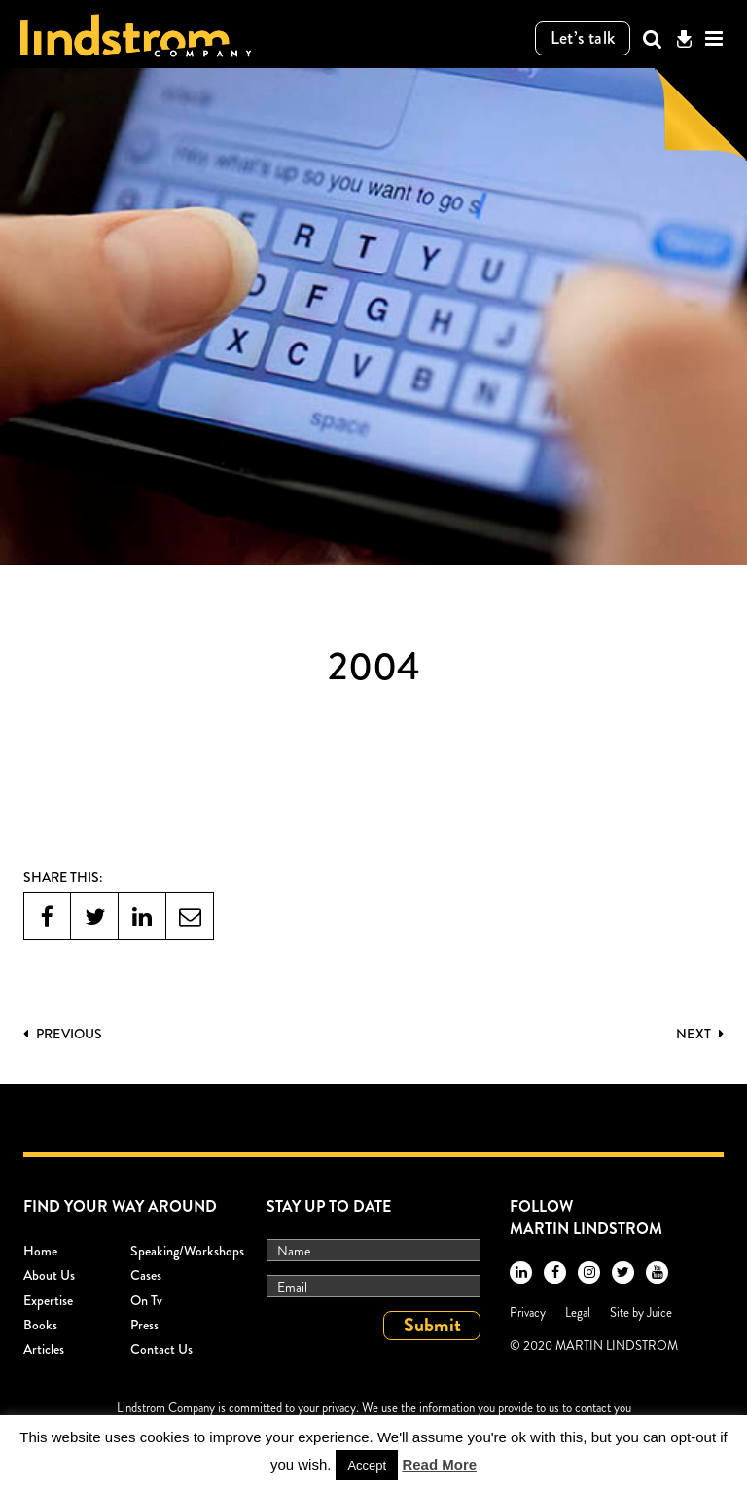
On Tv (146, 1300)
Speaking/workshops (187, 1250)
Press (144, 1324)
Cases (145, 1275)
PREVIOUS (62, 1033)
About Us (49, 1275)
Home (40, 1250)
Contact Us (161, 1349)
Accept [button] (366, 1465)
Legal (577, 1312)
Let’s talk (583, 38)
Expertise (48, 1300)
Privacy (528, 1312)
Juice (659, 1312)
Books (40, 1324)
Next (700, 1033)
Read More (439, 1464)
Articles (43, 1349)
